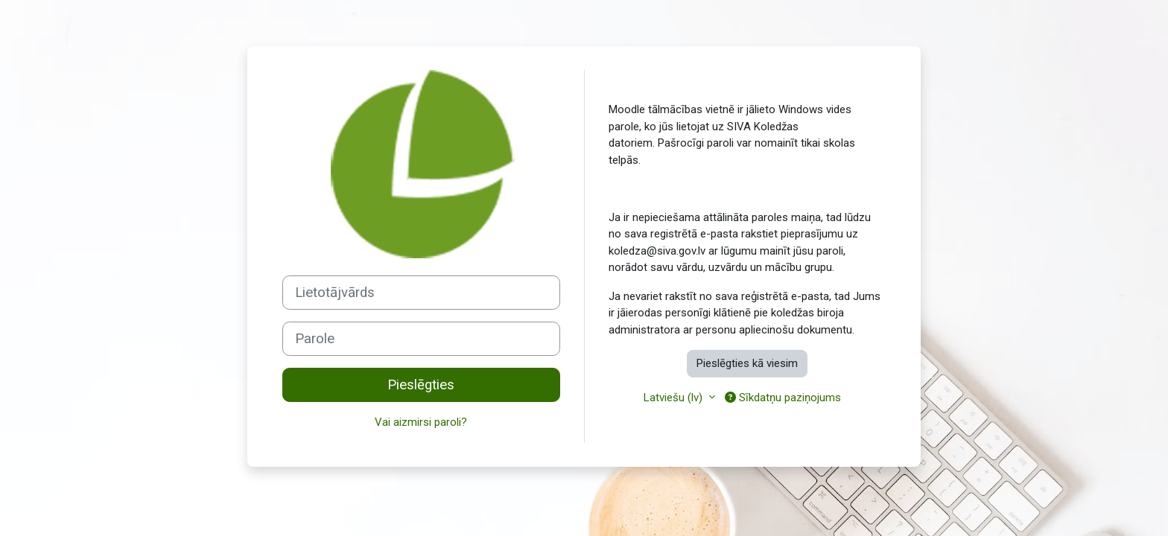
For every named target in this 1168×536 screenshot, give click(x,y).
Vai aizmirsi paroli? (421, 422)
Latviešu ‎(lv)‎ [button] (674, 397)
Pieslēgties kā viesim (747, 363)
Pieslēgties (420, 385)
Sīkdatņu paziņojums (783, 397)
